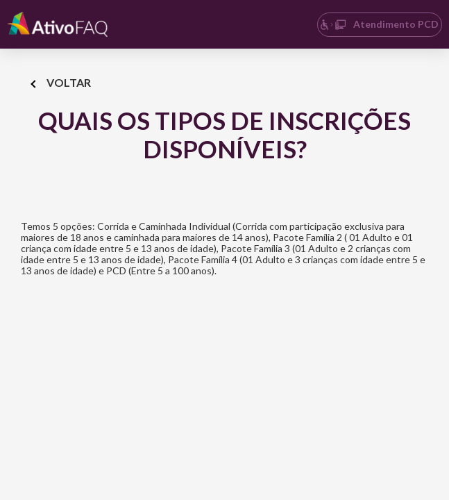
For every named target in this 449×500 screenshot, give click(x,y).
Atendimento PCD (379, 24)
